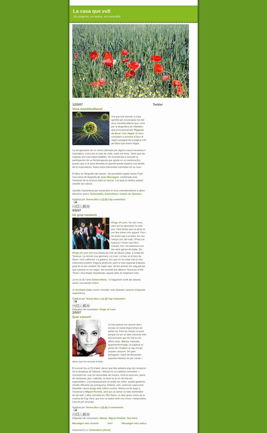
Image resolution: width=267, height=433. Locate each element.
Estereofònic (99, 279)
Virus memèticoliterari (87, 109)
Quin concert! (81, 317)
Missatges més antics (134, 423)
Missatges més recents (85, 423)
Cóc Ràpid (128, 133)
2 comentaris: (116, 407)
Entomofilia (96, 193)
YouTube (80, 289)
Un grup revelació (84, 214)
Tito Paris (111, 395)
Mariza (125, 341)
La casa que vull (91, 11)
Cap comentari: (117, 199)
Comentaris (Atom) (100, 430)
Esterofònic (111, 193)
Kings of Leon (119, 222)
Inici (110, 423)
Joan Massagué (110, 177)
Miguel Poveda (93, 391)
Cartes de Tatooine (130, 193)
